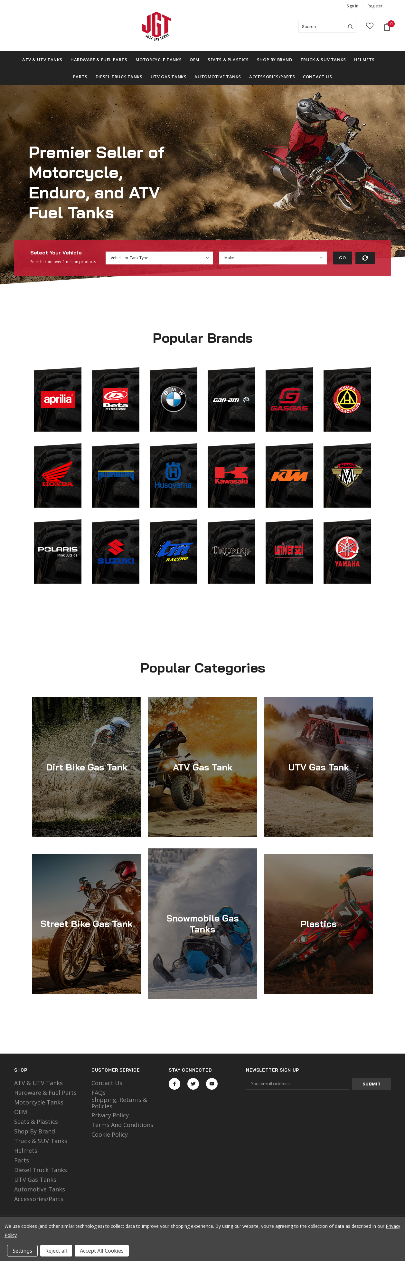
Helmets (25, 1150)
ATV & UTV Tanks (38, 1083)
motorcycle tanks (38, 1102)
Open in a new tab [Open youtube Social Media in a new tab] (212, 1084)
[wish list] (369, 27)
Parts (21, 1160)
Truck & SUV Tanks (40, 1141)
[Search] (350, 26)
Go (342, 258)
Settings (22, 1250)
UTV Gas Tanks (35, 1179)
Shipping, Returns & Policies (119, 1102)
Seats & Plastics (36, 1121)
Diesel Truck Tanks (40, 1170)
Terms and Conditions (122, 1125)
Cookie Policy (109, 1134)
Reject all (56, 1250)
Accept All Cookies (102, 1250)
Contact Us (106, 1083)
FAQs (98, 1092)
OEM (20, 1112)
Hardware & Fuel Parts (45, 1092)
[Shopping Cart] (387, 27)
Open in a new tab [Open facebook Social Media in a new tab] (174, 1084)
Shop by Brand (34, 1131)
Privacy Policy (110, 1115)
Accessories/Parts (38, 1199)
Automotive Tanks (39, 1189)
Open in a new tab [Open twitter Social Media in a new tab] (193, 1084)
